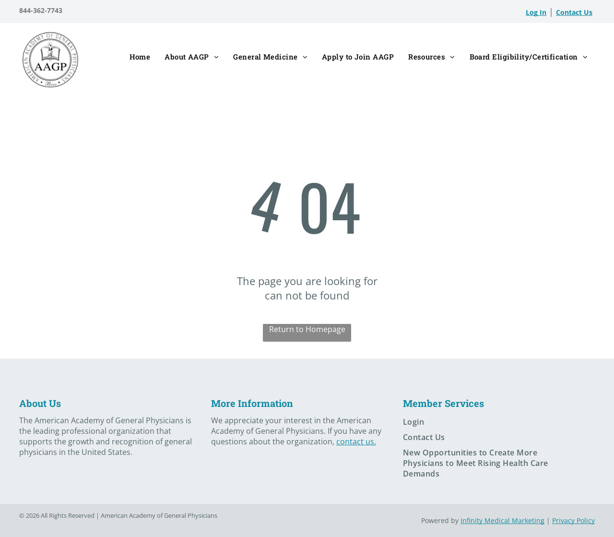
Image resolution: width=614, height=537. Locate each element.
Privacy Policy (573, 520)
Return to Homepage (307, 329)
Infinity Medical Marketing (502, 520)
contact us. (356, 441)
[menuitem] (140, 57)
